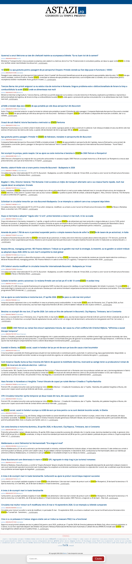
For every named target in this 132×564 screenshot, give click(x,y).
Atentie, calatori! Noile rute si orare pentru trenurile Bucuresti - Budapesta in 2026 (38, 167)
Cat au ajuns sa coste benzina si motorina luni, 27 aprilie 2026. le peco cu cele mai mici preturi (46, 297)
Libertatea (20, 73)
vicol (3, 541)
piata (56, 541)
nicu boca (107, 542)
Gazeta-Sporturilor (22, 446)
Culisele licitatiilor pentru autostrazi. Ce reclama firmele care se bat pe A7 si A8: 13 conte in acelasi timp (50, 280)
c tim (10, 539)
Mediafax (19, 139)
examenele (109, 541)
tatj (102, 541)
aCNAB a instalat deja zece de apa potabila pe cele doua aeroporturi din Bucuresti (41, 106)
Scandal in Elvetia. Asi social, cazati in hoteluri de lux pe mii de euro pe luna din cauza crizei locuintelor (49, 347)
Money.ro (19, 92)
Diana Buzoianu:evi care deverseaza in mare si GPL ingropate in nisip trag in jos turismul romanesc (48, 459)
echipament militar (46, 541)
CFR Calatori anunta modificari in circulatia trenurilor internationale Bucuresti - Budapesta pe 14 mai (46, 266)
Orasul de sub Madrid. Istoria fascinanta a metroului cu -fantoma (33, 122)
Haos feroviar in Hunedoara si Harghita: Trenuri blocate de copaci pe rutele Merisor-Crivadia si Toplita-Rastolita (51, 381)
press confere (16, 542)
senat (94, 541)
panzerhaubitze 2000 (13, 541)
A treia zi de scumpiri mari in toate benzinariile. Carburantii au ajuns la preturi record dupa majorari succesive (50, 476)
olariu (25, 542)
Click (18, 125)
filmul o (76, 539)
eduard (52, 539)
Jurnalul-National (21, 170)
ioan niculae (93, 542)
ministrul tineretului (42, 542)
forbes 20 (80, 541)
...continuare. (43, 63)
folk (65, 545)
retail (71, 545)
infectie (39, 539)
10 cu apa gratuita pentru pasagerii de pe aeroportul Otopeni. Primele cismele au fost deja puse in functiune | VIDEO (56, 70)
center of (87, 539)
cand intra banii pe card (121, 542)
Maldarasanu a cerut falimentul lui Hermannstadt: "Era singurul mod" (32, 443)
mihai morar (64, 541)
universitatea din (122, 539)
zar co (85, 542)
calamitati (6, 542)
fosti (70, 539)
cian (101, 539)
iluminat (54, 542)
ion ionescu (27, 541)
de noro (46, 539)
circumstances (61, 539)
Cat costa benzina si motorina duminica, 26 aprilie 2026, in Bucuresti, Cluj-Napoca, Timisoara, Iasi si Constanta (50, 426)
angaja (72, 541)
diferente (78, 542)
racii (101, 542)
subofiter (95, 539)
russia (34, 541)
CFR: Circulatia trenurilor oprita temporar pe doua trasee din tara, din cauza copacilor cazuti (42, 396)
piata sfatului (109, 539)
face (99, 541)
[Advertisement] (66, 34)
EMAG (66, 536)
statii (5, 539)
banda (14, 539)
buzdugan (87, 541)
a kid (60, 545)
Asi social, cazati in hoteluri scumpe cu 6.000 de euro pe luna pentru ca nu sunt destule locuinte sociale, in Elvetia (54, 410)
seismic (21, 539)
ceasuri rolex (69, 542)
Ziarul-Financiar (21, 109)
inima (30, 542)
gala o (60, 542)
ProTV (18, 58)
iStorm (65, 553)
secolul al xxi (119, 541)
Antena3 (19, 507)
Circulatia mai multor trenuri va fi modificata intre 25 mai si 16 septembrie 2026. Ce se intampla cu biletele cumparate (54, 505)
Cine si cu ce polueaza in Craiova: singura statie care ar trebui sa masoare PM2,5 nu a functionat (44, 519)
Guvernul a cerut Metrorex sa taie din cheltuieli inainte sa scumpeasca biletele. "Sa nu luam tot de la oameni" (49, 55)
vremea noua (30, 539)
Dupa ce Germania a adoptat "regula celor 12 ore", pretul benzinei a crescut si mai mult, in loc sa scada (47, 216)
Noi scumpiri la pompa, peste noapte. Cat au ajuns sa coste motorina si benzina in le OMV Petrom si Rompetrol (54, 153)
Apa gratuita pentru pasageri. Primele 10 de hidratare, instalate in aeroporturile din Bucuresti (46, 137)
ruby (82, 539)
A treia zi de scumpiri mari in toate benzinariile (22, 490)
